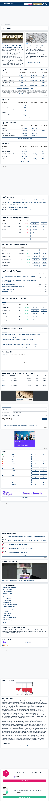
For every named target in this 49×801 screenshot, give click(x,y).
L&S (13, 473)
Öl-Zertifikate (6, 611)
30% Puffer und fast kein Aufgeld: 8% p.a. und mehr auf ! (17, 339)
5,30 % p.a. (44, 159)
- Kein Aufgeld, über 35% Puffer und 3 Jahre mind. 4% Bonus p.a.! (21, 337)
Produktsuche (5, 409)
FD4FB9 (3, 380)
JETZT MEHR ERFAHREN (24, 797)
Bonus (44, 223)
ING (13, 461)
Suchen (44, 418)
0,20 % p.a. (34, 110)
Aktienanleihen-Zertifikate (9, 587)
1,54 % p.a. (24, 105)
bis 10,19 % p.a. (33, 77)
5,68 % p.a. (34, 128)
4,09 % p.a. (44, 130)
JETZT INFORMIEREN (24, 780)
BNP (13, 454)
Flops (8, 301)
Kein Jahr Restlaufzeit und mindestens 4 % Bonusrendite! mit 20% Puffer (20, 342)
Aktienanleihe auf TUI (7, 291)
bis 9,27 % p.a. (33, 75)
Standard (14, 406)
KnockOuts (22, 354)
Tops (4, 301)
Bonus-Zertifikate (7, 589)
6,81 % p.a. (24, 151)
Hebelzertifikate (7, 600)
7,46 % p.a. (44, 149)
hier (38, 420)
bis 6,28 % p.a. (44, 82)
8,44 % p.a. (24, 130)
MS (13, 475)
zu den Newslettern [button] (24, 635)
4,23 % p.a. (24, 110)
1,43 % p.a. (35, 159)
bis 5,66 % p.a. (44, 85)
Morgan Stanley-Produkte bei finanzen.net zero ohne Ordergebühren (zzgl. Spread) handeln (21, 425)
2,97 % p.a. (24, 107)
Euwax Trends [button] (24, 497)
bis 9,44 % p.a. (44, 75)
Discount (35, 223)
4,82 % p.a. (34, 135)
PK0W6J (3, 385)
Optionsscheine (13, 354)
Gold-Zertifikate (7, 598)
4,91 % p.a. (24, 156)
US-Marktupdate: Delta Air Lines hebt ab (17, 552)
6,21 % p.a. (24, 128)
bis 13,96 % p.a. (22, 77)
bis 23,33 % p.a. (22, 80)
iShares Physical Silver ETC (8, 289)
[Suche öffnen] (43, 4)
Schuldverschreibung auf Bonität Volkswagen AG (13, 286)
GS (12, 459)
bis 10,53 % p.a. (43, 77)
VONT (13, 482)
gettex (13, 456)
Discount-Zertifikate (8, 591)
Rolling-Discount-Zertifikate (9, 617)
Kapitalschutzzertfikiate (9, 606)
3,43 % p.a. (34, 133)
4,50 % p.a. (24, 135)
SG (12, 477)
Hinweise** (21, 93)
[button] (28, 4)
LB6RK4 (3, 383)
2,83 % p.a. (24, 149)
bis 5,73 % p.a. (33, 85)
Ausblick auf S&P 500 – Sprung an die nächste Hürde (20, 210)
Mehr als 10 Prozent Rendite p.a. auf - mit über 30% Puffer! (21, 334)
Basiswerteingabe (5, 412)
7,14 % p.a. (34, 130)
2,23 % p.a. (24, 154)
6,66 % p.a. (44, 154)
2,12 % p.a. (35, 154)
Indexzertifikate (7, 602)
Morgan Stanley (6, 406)
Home (2, 24)
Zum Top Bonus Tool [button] (25, 118)
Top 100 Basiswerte (6, 415)
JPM (13, 468)
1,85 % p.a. (24, 159)
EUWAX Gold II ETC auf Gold (8, 284)
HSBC (13, 463)
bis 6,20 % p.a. (33, 82)
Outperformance (7, 615)
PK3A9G (4, 388)
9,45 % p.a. (24, 115)
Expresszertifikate (7, 593)
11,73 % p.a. (44, 151)
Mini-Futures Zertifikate (9, 610)
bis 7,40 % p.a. (23, 85)
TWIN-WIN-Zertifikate (8, 621)
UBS (13, 480)
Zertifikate (7, 24)
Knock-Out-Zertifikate (8, 608)
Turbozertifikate (7, 619)
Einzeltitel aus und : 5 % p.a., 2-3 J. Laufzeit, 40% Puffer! (19, 347)
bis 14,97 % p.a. (43, 80)
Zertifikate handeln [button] (24, 745)
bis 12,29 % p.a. (22, 75)
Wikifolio (14, 484)
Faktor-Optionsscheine (8, 595)
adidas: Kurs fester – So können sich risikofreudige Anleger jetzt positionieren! (27, 202)
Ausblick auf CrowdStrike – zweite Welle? (17, 205)
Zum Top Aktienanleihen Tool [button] (24, 138)
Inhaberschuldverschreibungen (10, 604)
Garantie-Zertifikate (8, 597)
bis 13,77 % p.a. (33, 80)
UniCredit (14, 466)
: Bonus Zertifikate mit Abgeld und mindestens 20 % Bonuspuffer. (19, 344)
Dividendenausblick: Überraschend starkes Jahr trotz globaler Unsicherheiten (26, 200)
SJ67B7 (3, 378)
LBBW (13, 470)
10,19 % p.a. (44, 156)
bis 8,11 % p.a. (23, 82)
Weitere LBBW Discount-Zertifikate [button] (24, 88)
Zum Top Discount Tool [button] (24, 162)
